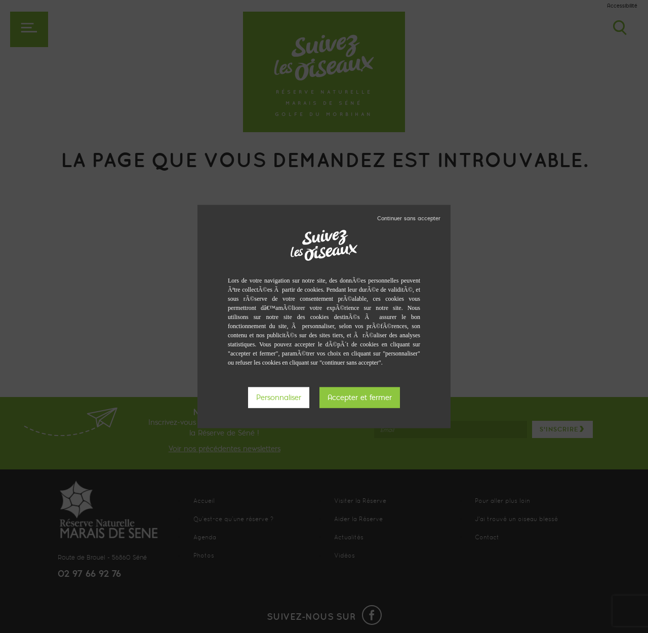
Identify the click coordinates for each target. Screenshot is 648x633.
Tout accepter (359, 397)
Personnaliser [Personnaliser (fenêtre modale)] (278, 397)
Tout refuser (408, 218)
